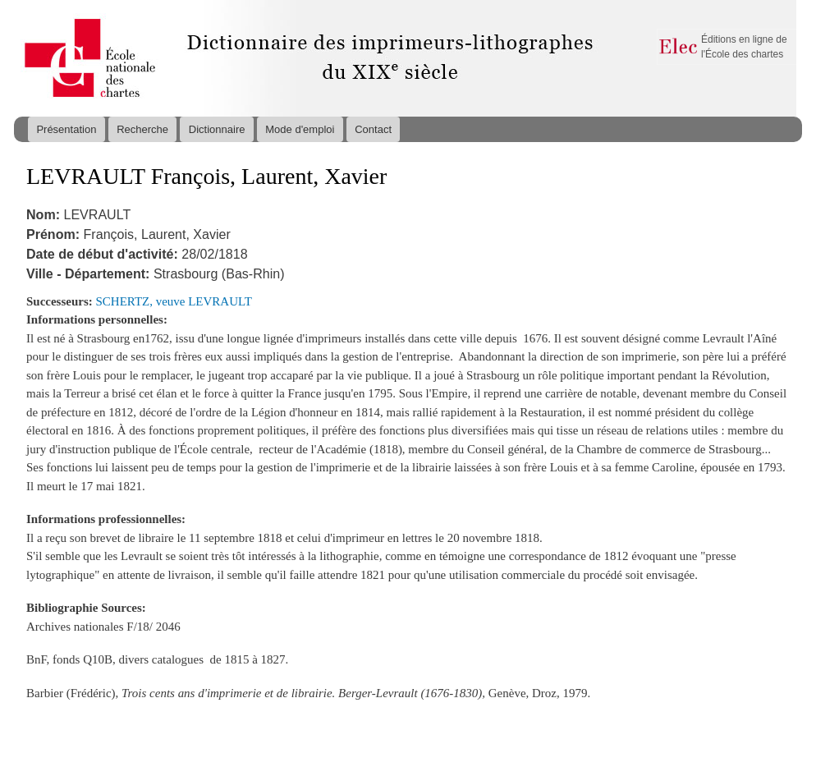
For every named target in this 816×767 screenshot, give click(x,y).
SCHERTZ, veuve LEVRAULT (174, 301)
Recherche (142, 129)
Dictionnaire (217, 129)
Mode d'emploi (299, 129)
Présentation (66, 129)
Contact (373, 129)
